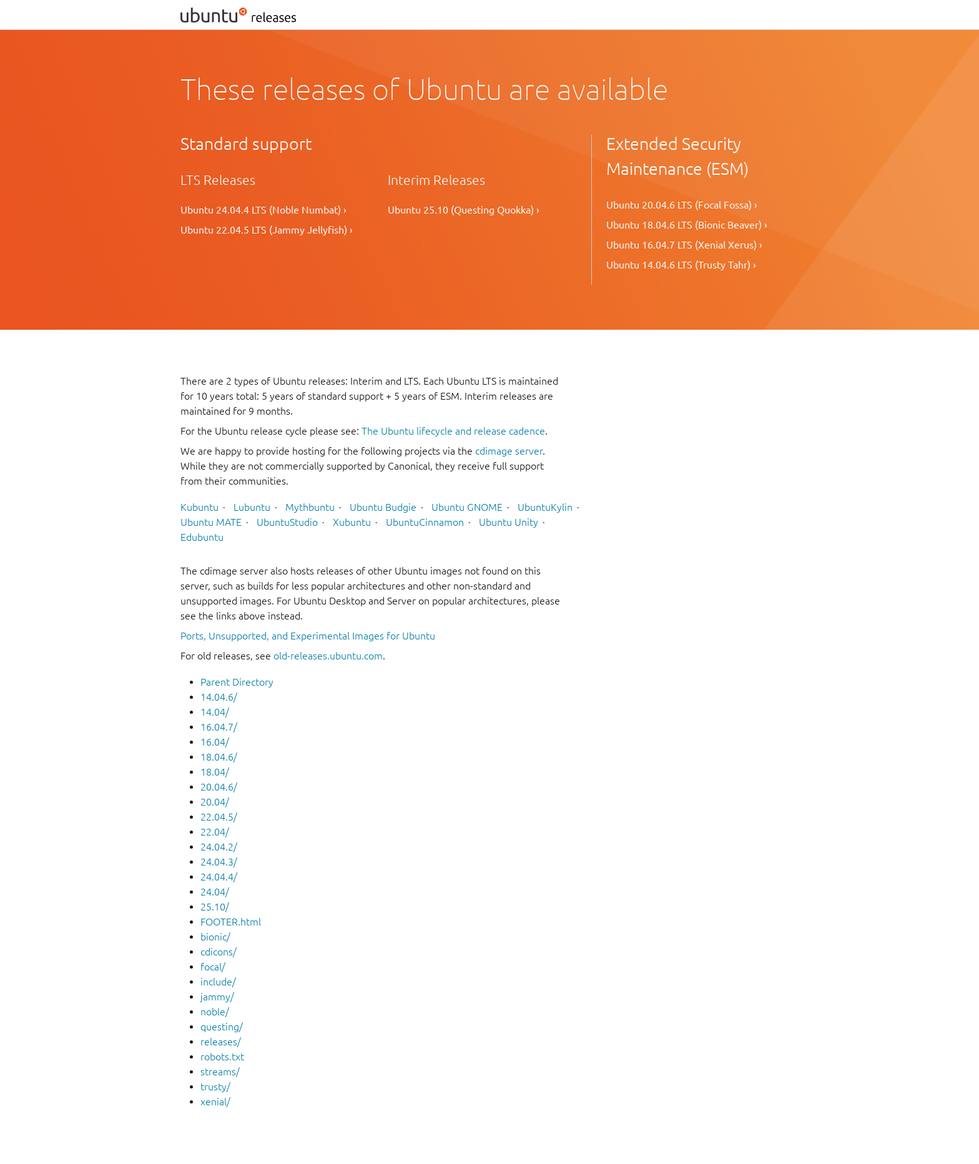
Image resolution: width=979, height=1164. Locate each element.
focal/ (212, 966)
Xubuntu (352, 522)
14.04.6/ (218, 697)
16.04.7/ (218, 726)
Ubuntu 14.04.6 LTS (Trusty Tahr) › (681, 264)
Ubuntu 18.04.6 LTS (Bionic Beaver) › (686, 224)
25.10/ (214, 906)
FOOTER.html (230, 921)
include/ (218, 981)
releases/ (220, 1041)
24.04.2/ (218, 846)
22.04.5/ (218, 816)
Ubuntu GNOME (467, 507)
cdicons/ (218, 951)
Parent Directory (236, 682)
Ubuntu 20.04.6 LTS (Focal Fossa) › (681, 204)
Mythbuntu (310, 507)
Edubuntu (202, 537)
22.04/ (214, 831)
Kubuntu (199, 507)
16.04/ (214, 741)
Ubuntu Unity (508, 522)
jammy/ (217, 996)
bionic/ (215, 936)
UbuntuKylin (545, 507)
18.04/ (214, 771)
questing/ (221, 1026)
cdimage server (509, 450)
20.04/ (214, 801)
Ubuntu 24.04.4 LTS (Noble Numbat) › (263, 209)
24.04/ (214, 891)
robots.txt (222, 1056)
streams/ (220, 1071)
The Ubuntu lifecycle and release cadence (453, 430)
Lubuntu (252, 507)
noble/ (214, 1011)
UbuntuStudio (287, 522)
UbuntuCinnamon (425, 522)
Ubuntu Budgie (383, 507)
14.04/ (214, 712)
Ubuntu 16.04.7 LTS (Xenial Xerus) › (684, 244)
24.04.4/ (218, 876)
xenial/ (215, 1101)
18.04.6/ (218, 756)
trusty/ (215, 1086)
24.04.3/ (218, 861)
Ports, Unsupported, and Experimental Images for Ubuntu (307, 635)
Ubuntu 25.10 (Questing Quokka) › (463, 209)
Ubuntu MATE (211, 522)
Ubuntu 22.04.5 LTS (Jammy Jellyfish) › (266, 229)
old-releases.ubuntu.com (328, 655)
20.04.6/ (218, 786)
